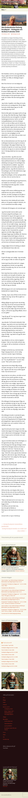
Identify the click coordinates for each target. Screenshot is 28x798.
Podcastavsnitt (7, 643)
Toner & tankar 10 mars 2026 (7, 663)
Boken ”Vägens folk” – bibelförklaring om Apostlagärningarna (9, 712)
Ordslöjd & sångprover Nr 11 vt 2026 (9, 657)
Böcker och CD (6, 707)
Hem (4, 697)
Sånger (4, 717)
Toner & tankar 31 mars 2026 (7, 650)
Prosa (4, 732)
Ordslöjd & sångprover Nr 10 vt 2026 (9, 661)
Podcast (5, 704)
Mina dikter (5, 719)
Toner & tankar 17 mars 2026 (7, 659)
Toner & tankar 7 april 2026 (7, 645)
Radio (4, 702)
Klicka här (3, 569)
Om (4, 737)
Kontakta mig (6, 739)
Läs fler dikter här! (8, 721)
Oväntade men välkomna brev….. (8, 588)
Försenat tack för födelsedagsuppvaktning (11, 613)
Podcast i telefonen (20, 571)
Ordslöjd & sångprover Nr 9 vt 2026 (9, 666)
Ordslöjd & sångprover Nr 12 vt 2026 (9, 652)
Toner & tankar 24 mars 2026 (7, 654)
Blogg (4, 700)
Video (4, 734)
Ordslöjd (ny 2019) (8, 709)
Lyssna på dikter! (8, 725)
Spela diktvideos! (8, 723)
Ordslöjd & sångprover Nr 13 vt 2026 (9, 647)
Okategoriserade (16, 34)
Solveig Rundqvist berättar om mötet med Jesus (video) (14, 530)
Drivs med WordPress (6, 795)
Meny (3, 9)
